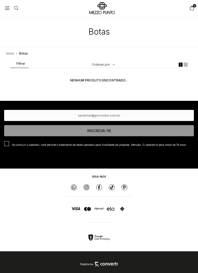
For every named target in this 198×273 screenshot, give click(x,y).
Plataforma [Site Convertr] (99, 264)
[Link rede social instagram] (86, 187)
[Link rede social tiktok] (112, 187)
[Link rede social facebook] (99, 187)
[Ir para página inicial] (10, 53)
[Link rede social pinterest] (124, 187)
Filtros (19, 65)
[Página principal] (102, 8)
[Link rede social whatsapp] (74, 187)
